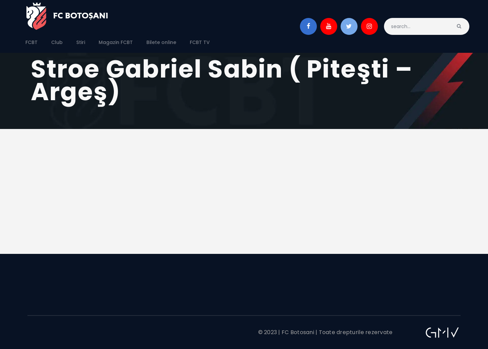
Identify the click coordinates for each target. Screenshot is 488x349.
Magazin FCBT (116, 42)
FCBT (31, 42)
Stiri (80, 42)
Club (57, 42)
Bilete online (161, 42)
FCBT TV (200, 42)
